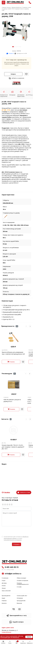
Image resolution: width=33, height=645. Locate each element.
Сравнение (23, 643)
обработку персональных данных (16, 537)
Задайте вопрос (18, 622)
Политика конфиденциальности (23, 584)
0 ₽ (16, 643)
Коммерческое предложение (4, 95)
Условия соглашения (22, 580)
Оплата (4, 585)
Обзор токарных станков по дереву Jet (16, 294)
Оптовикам (20, 598)
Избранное (30, 643)
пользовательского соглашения (13, 540)
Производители (6, 595)
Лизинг (4, 588)
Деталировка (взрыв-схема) (20, 95)
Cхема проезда (6, 632)
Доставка (4, 583)
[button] (13, 46)
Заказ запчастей (6, 590)
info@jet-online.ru (13, 573)
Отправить (16, 544)
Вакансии (19, 603)
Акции (3, 598)
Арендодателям (21, 600)
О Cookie (19, 587)
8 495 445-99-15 (12, 567)
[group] (16, 31)
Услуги (3, 580)
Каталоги (4, 603)
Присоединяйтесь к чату (18, 615)
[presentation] (15, 530)
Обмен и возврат (21, 578)
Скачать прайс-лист (22, 595)
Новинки (4, 600)
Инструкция (12, 95)
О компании (5, 578)
